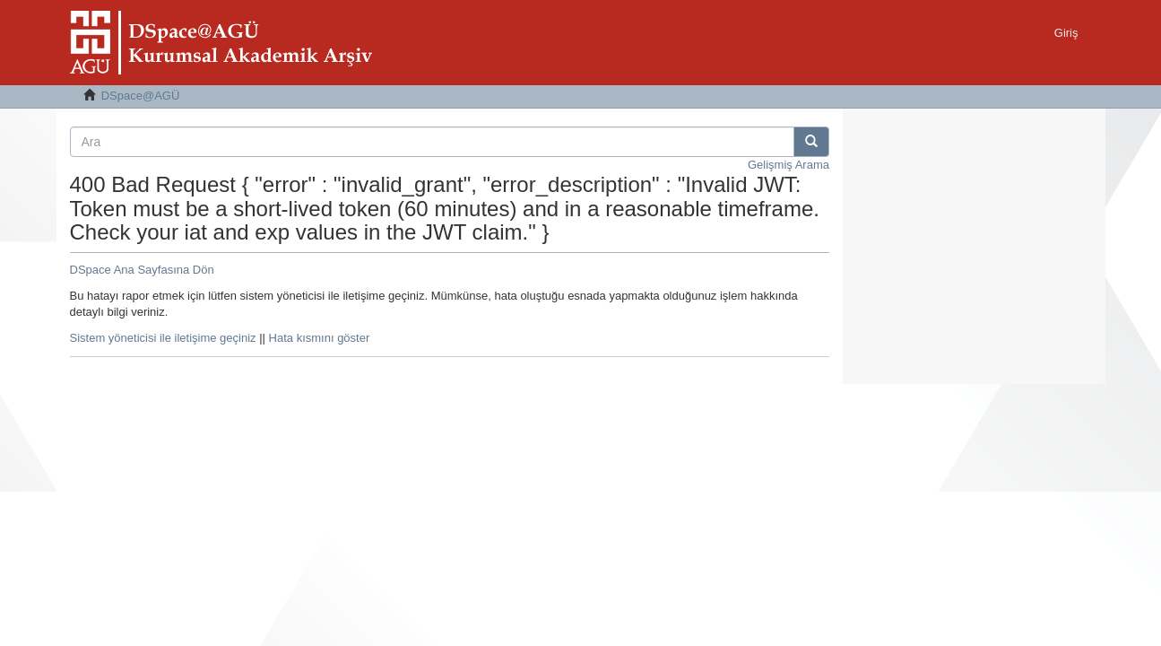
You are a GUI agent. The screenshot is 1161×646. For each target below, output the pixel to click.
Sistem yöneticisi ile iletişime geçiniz (163, 338)
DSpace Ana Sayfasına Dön (142, 269)
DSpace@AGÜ (140, 95)
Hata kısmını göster (319, 338)
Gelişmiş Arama (788, 164)
